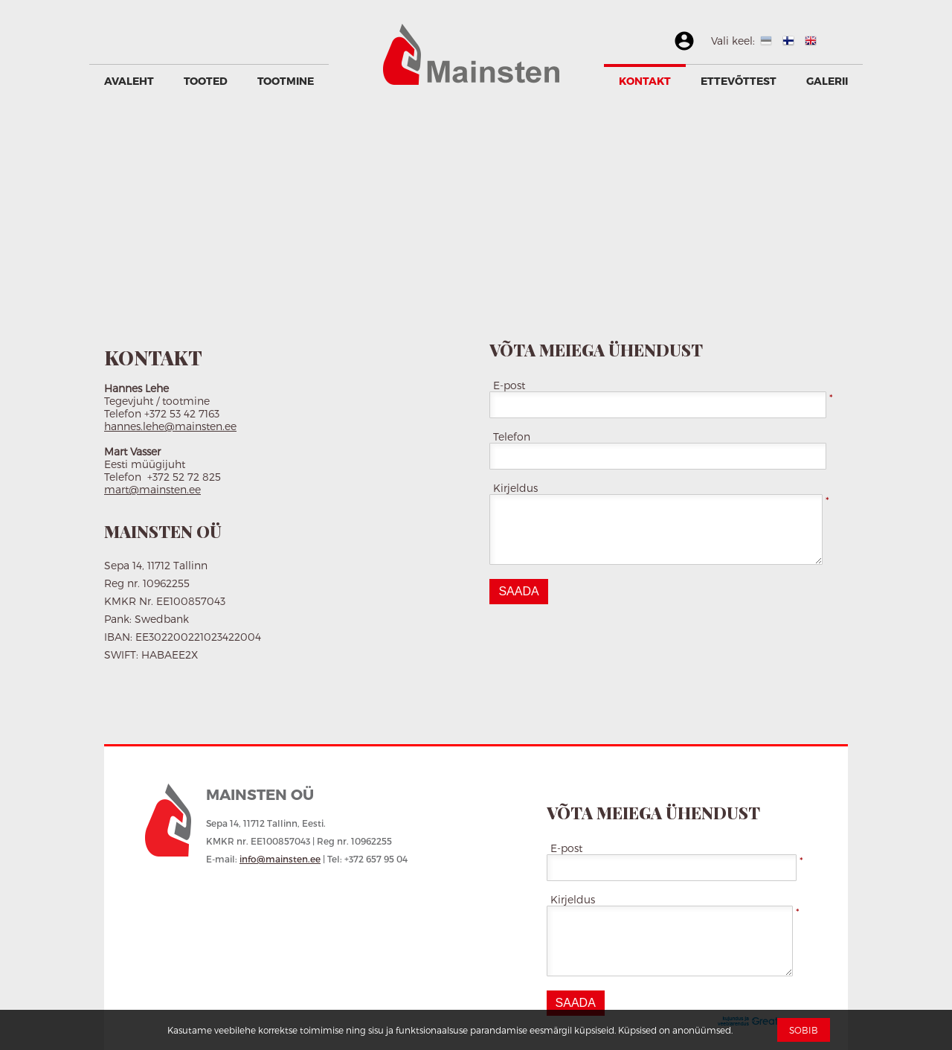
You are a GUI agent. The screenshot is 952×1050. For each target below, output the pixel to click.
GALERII (827, 80)
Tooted (206, 80)
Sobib (803, 1030)
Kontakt (645, 80)
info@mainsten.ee (280, 859)
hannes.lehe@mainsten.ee (170, 426)
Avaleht (129, 80)
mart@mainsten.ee (152, 489)
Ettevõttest (738, 80)
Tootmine (285, 80)
